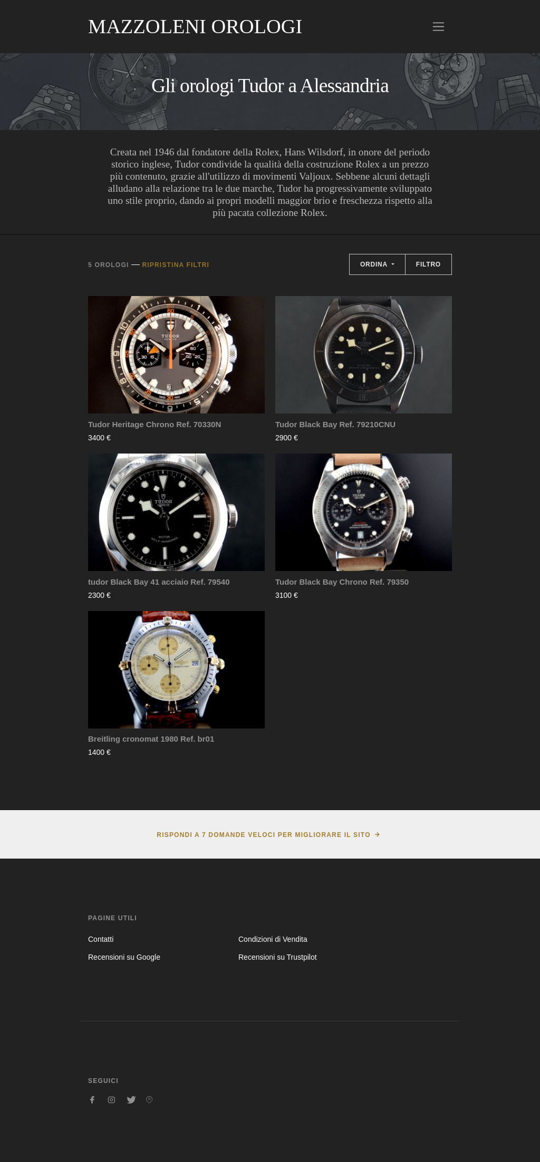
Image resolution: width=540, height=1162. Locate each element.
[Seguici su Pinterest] (149, 1099)
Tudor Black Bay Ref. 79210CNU (335, 424)
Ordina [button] (375, 264)
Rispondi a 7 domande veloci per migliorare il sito (263, 835)
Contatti (100, 939)
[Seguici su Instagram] (111, 1099)
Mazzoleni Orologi (195, 26)
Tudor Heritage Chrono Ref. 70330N (154, 424)
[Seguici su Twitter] (130, 1099)
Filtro (428, 264)
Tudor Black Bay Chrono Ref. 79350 (342, 581)
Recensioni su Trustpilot (277, 957)
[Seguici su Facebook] (92, 1099)
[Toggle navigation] (438, 26)
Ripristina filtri (175, 265)
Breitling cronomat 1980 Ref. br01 (151, 738)
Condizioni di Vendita (272, 939)
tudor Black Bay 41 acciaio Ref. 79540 (158, 581)
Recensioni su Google (124, 957)
